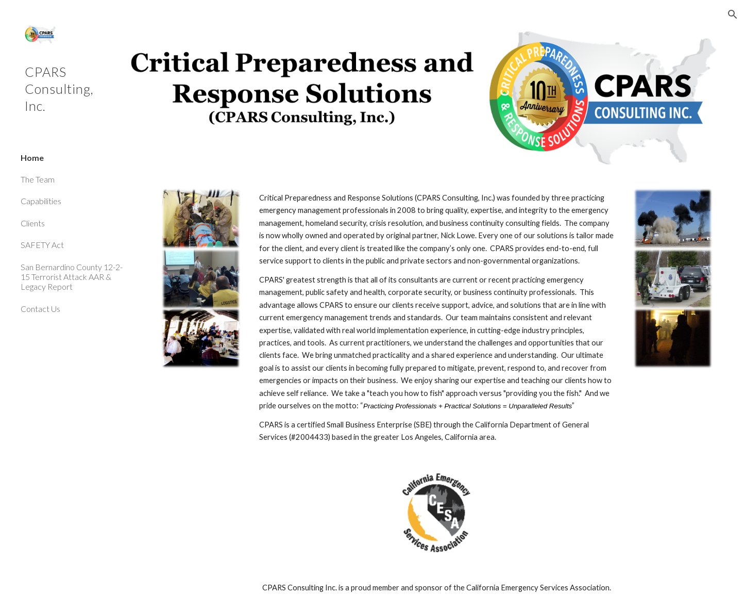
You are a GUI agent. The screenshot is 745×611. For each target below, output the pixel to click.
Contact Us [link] (40, 308)
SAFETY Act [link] (42, 245)
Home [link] (32, 157)
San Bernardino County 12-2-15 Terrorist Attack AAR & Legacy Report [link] (72, 277)
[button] (732, 14)
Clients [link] (33, 223)
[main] (437, 318)
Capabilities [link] (41, 201)
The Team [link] (38, 179)
